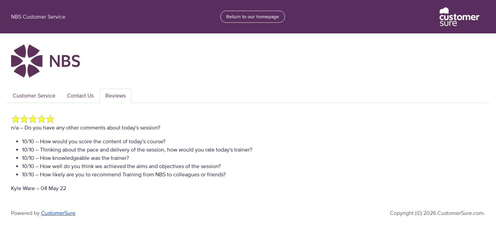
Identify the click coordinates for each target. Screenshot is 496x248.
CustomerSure (58, 213)
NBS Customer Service (38, 16)
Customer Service (34, 95)
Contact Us (80, 95)
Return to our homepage (252, 17)
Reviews (115, 95)
